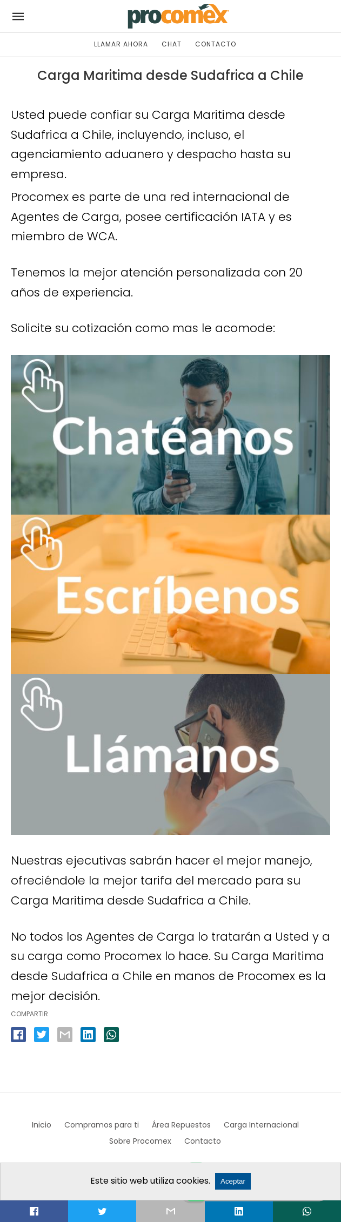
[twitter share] (41, 1034)
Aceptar (232, 1181)
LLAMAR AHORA (121, 44)
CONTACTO (215, 44)
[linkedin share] (88, 1034)
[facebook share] (18, 1034)
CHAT (172, 44)
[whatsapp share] (111, 1034)
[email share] (64, 1034)
